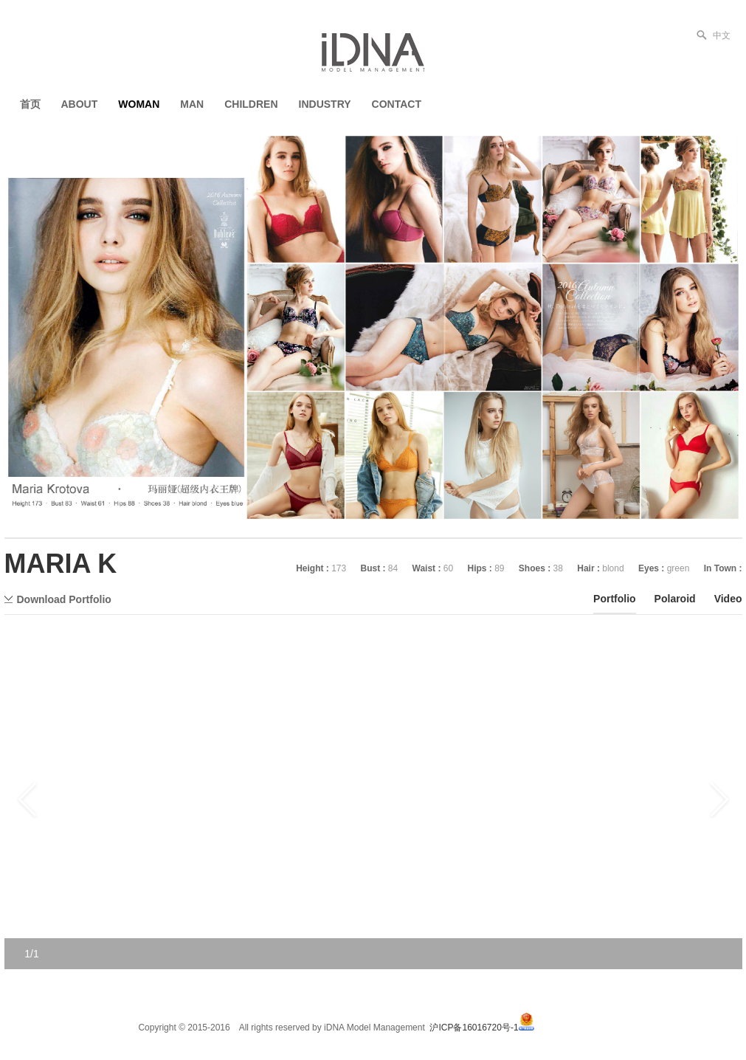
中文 (722, 35)
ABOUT (79, 104)
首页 (30, 104)
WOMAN (138, 104)
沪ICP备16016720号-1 (473, 1027)
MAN (192, 104)
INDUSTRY (325, 104)
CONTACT (396, 104)
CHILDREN (250, 104)
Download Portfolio (64, 599)
